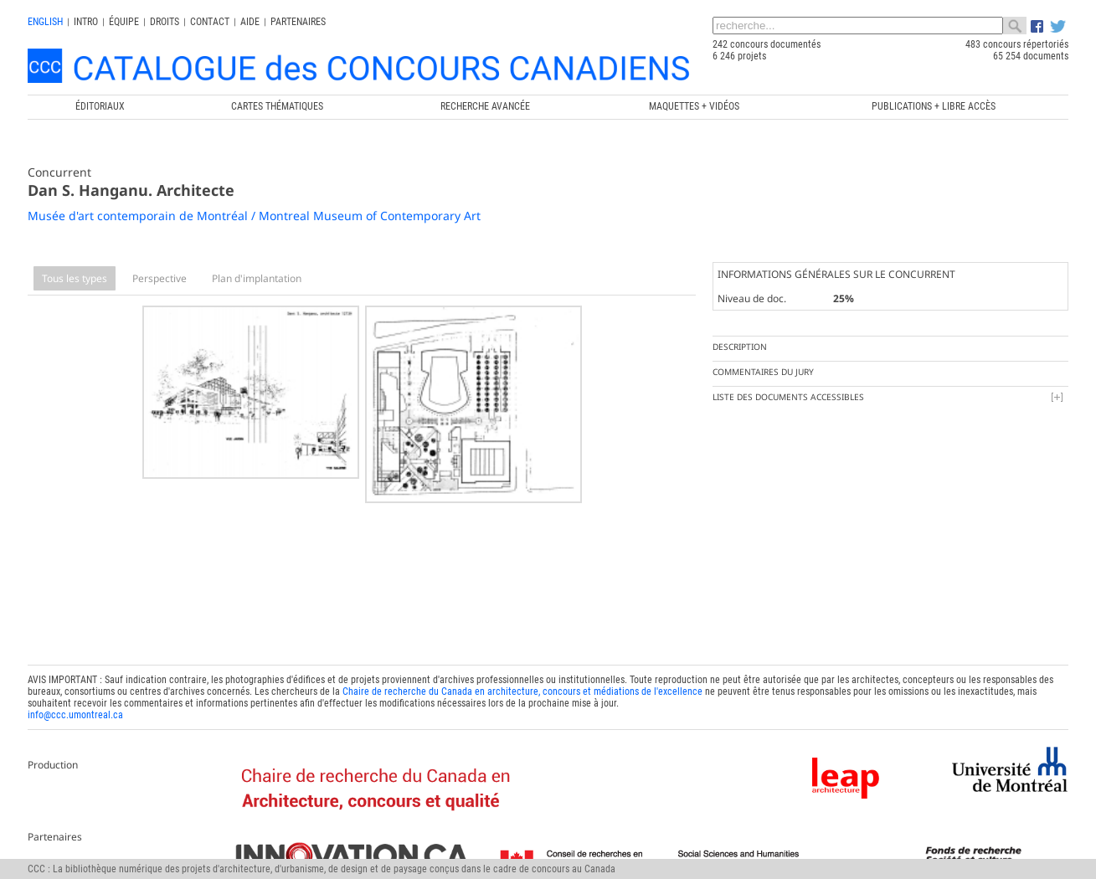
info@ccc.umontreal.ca (75, 712)
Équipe (124, 22)
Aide (250, 22)
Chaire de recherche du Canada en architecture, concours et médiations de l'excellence (522, 689)
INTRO (86, 22)
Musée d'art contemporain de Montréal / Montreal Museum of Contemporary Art (254, 216)
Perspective (159, 278)
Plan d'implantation (256, 278)
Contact (209, 22)
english (45, 22)
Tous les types (74, 278)
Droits (164, 22)
